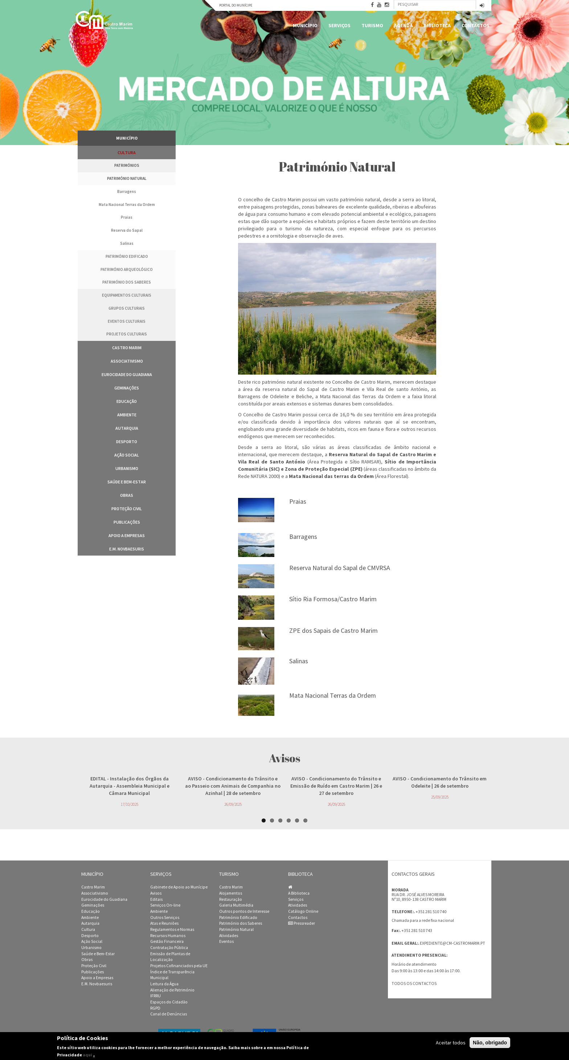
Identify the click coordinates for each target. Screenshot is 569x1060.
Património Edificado (238, 917)
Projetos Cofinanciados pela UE (179, 965)
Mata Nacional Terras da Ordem (127, 204)
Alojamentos (230, 893)
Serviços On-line (165, 905)
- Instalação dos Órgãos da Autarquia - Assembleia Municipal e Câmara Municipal (129, 785)
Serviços (339, 25)
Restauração (230, 899)
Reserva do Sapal (127, 230)
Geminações (126, 388)
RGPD (155, 1008)
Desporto (126, 441)
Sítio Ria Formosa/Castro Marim (333, 599)
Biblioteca (437, 25)
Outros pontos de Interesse (244, 911)
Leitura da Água (164, 983)
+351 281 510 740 (431, 911)
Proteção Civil (126, 508)
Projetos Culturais (126, 334)
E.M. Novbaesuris (126, 549)
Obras (126, 495)
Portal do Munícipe (235, 5)
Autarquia (126, 428)
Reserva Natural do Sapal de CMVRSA (339, 568)
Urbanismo (126, 468)
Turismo (372, 25)
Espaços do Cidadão (169, 1002)
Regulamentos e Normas (172, 929)
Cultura (127, 152)
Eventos (226, 941)
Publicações (127, 522)
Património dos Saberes (126, 282)
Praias (126, 217)
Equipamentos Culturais (126, 295)
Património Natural (126, 178)
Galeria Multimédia (236, 905)
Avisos (155, 893)
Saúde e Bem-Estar (126, 481)
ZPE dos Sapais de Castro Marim (333, 630)
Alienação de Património (172, 990)
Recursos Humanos (167, 935)
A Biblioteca (299, 893)
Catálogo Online (303, 911)
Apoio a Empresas (127, 535)
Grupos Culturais (127, 308)
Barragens (126, 191)
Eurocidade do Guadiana (127, 374)
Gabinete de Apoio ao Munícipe (179, 887)
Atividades (228, 935)
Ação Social (126, 455)
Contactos (476, 25)
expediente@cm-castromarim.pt (452, 943)
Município (305, 25)
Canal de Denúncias (168, 1013)
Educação (126, 401)
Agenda (403, 25)
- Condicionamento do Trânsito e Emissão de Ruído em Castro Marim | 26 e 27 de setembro (336, 785)
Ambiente (126, 414)
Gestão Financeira (167, 941)
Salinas (127, 243)
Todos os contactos (414, 983)
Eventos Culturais (127, 321)
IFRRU (155, 995)
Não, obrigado (490, 1042)
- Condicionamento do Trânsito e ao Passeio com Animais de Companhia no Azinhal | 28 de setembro (233, 785)
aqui (87, 1054)
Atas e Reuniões (164, 923)
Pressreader (301, 923)
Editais (156, 899)
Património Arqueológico (127, 269)
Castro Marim (127, 347)
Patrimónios (126, 165)
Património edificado (127, 256)
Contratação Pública (169, 947)
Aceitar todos (451, 1042)
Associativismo (127, 361)
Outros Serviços (164, 917)
